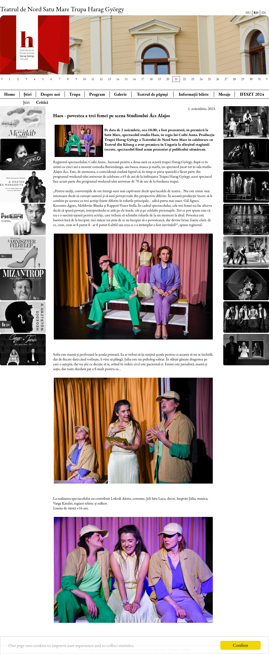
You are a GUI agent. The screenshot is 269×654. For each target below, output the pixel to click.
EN (263, 12)
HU (248, 12)
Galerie (120, 94)
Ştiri (28, 94)
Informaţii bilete (193, 94)
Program (97, 94)
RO (256, 12)
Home (9, 94)
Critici (42, 102)
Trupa (74, 94)
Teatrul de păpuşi (152, 94)
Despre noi (50, 94)
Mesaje (224, 94)
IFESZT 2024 (252, 94)
